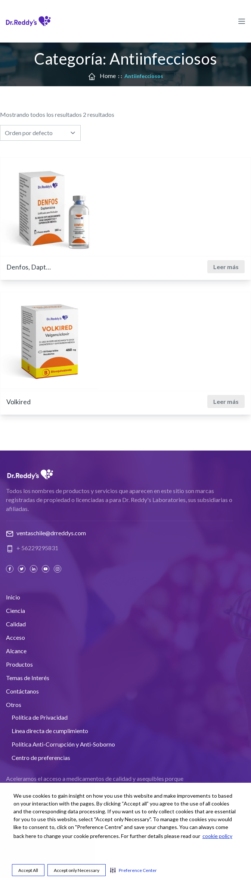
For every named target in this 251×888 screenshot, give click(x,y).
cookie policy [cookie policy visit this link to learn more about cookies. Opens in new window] (217, 836)
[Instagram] (58, 568)
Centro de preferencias (41, 757)
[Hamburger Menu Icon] (241, 21)
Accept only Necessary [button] (76, 870)
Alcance (16, 650)
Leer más (226, 266)
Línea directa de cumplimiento (50, 730)
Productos (19, 664)
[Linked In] (34, 568)
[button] (133, 870)
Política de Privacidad (40, 717)
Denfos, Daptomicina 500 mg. (28, 267)
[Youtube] (46, 568)
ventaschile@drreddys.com (51, 532)
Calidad (16, 623)
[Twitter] (22, 568)
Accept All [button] (28, 870)
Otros (13, 704)
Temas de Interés (27, 677)
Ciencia (15, 610)
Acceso (15, 637)
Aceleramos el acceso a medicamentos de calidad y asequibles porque (94, 778)
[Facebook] (10, 568)
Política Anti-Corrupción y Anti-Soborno (63, 744)
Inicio (13, 597)
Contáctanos (22, 691)
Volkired (18, 402)
